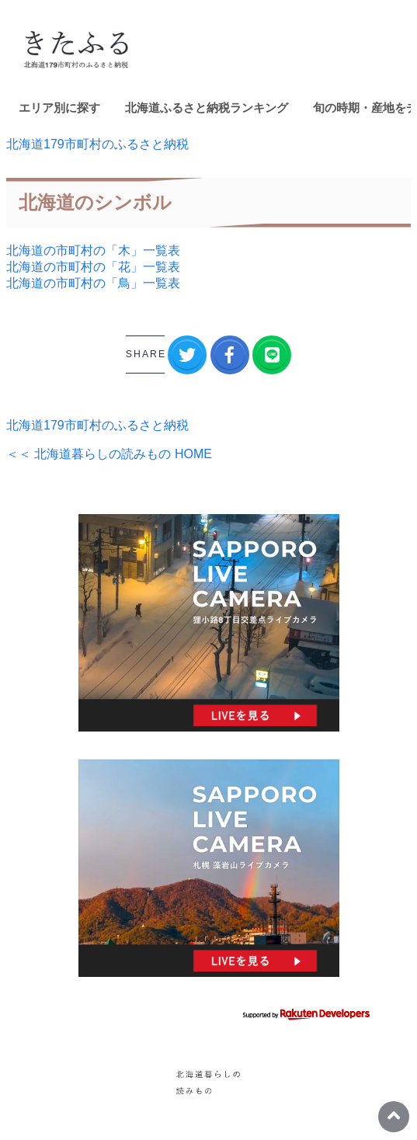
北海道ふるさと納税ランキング (206, 107)
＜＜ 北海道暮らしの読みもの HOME (109, 454)
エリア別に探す (59, 107)
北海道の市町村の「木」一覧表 (93, 250)
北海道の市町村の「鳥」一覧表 (93, 283)
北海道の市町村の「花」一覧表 (93, 266)
